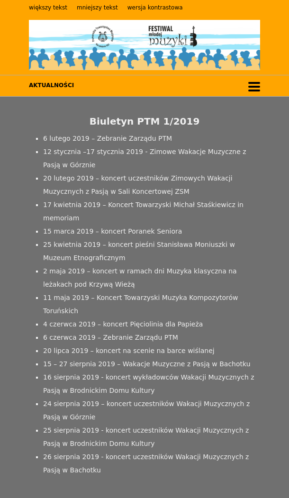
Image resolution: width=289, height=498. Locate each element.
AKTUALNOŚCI (51, 85)
